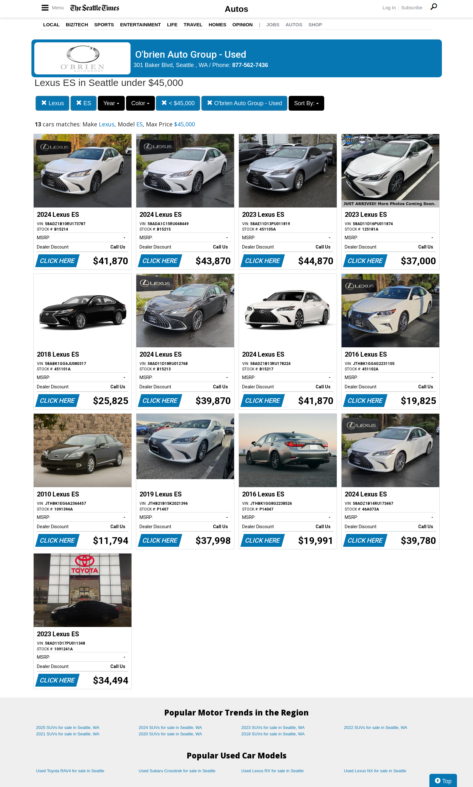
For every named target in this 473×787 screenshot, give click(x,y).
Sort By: (306, 103)
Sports (104, 24)
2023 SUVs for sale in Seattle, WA (273, 727)
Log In (389, 7)
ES (83, 103)
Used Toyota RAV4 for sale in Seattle (70, 770)
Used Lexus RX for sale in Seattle (272, 770)
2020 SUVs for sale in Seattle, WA (170, 734)
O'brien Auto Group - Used (244, 103)
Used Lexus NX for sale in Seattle (375, 770)
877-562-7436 (250, 65)
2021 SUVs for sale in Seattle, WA (68, 734)
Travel (193, 24)
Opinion (242, 24)
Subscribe (412, 7)
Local (51, 24)
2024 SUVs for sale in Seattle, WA (170, 727)
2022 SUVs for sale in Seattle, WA (376, 727)
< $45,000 (178, 103)
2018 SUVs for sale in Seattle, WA (273, 734)
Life (172, 24)
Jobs (272, 24)
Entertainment (140, 24)
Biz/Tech (77, 24)
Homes (217, 24)
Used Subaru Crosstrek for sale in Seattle (177, 770)
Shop (315, 24)
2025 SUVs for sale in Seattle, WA (68, 727)
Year (111, 103)
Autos (237, 9)
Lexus (52, 103)
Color (140, 103)
